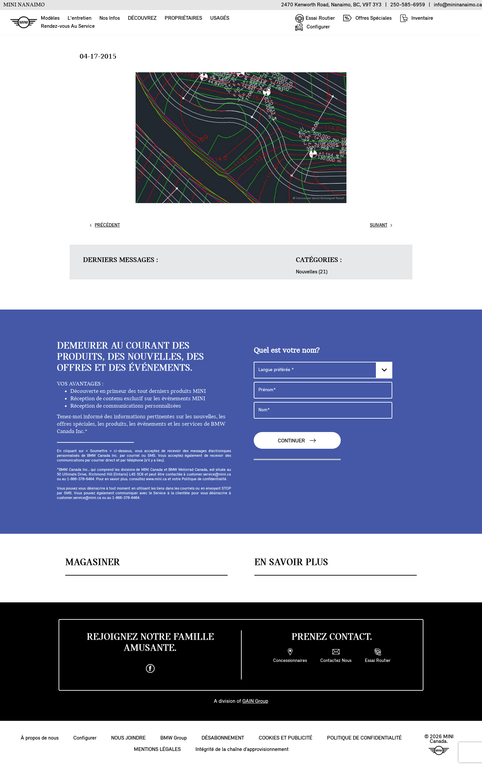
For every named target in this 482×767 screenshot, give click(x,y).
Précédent (107, 225)
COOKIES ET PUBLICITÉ (285, 738)
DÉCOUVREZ (142, 18)
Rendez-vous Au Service (68, 26)
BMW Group (173, 738)
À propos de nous (40, 738)
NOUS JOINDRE (128, 738)
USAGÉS (219, 18)
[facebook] (150, 668)
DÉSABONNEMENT (223, 738)
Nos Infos (109, 18)
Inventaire (416, 18)
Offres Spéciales (367, 18)
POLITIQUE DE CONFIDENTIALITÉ (364, 738)
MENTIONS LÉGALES (157, 749)
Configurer (312, 27)
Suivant (378, 225)
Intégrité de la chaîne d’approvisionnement (242, 749)
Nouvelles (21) (311, 272)
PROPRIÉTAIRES (183, 18)
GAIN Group (255, 701)
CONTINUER (297, 440)
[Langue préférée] (323, 370)
